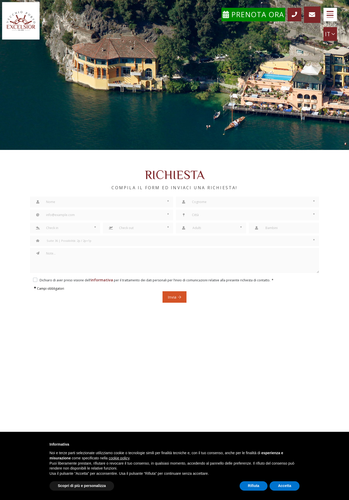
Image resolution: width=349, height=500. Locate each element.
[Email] (101, 215)
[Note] (181, 260)
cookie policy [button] (119, 458)
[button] (65, 228)
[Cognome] (247, 202)
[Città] (247, 215)
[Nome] (101, 202)
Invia (175, 296)
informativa (99, 279)
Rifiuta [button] (253, 486)
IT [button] (328, 35)
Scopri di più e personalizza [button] (82, 486)
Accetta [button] (284, 486)
